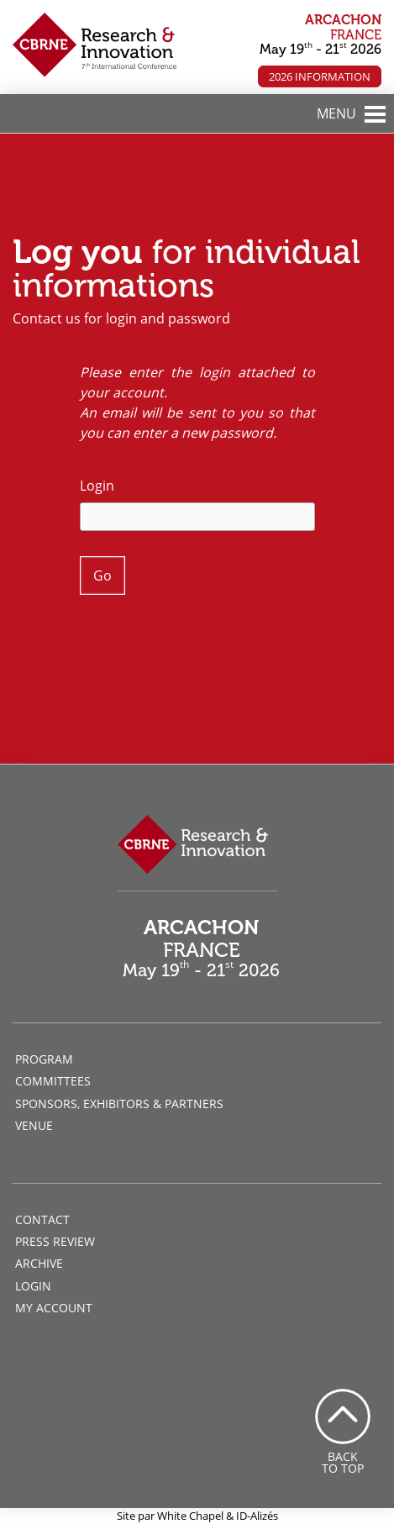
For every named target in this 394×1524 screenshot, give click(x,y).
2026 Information (319, 76)
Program (44, 1059)
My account (53, 1308)
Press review (55, 1241)
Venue (34, 1125)
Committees (53, 1081)
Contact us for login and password (121, 318)
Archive (39, 1263)
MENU (336, 113)
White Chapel (190, 1515)
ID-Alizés (257, 1515)
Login (97, 485)
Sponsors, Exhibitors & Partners (119, 1103)
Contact (42, 1219)
